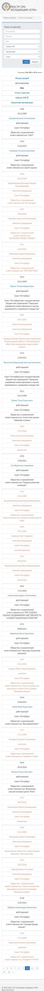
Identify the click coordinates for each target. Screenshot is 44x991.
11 (32, 968)
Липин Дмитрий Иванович (22, 435)
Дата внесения (22, 83)
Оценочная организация (22, 102)
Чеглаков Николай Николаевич (22, 739)
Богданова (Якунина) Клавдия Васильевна (22, 500)
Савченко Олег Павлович (22, 536)
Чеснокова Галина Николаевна (22, 837)
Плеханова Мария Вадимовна (22, 254)
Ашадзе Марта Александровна (22, 668)
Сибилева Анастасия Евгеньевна (22, 218)
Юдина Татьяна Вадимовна (22, 286)
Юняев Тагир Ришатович (22, 400)
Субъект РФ (20, 97)
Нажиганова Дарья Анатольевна (22, 595)
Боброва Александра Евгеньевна (22, 907)
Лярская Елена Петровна (22, 869)
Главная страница (10, 18)
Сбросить (35, 62)
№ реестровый (22, 78)
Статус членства (22, 93)
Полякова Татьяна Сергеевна (22, 150)
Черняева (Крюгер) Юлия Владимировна (22, 565)
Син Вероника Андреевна (22, 465)
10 (27, 968)
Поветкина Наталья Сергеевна (22, 942)
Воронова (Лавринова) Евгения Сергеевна (22, 362)
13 (4, 972)
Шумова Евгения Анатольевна (22, 118)
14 (9, 972)
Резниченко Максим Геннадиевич (22, 807)
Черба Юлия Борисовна (22, 707)
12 (37, 968)
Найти (26, 62)
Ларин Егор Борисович (22, 324)
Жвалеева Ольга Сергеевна (22, 633)
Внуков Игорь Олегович (22, 772)
